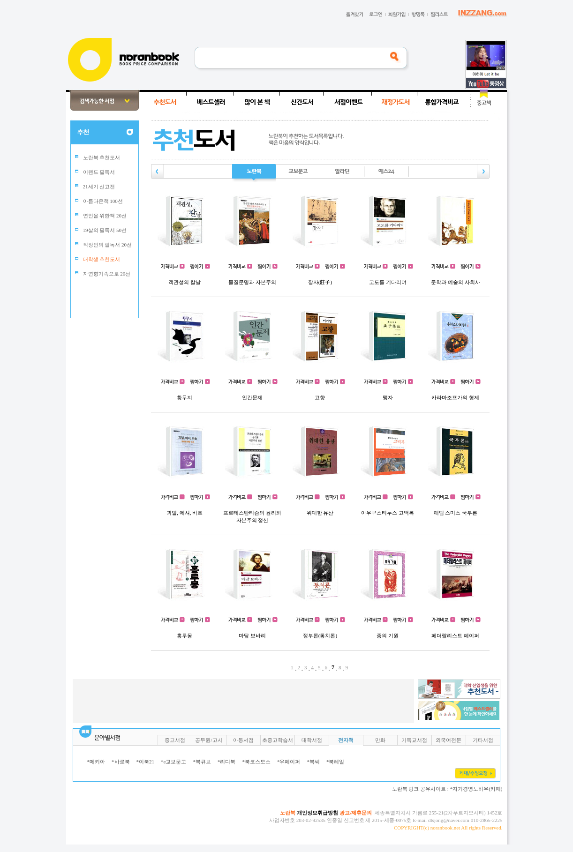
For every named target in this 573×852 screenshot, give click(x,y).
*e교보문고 (173, 761)
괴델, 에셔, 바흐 (184, 513)
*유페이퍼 (289, 761)
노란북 (287, 812)
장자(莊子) (320, 282)
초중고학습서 (277, 740)
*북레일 (335, 761)
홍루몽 (184, 635)
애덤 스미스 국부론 (456, 513)
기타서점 (483, 740)
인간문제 (252, 397)
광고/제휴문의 (355, 812)
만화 (380, 740)
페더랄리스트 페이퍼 (455, 635)
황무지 (184, 397)
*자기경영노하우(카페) (476, 789)
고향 (320, 397)
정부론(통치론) (320, 635)
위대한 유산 (320, 513)
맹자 (388, 397)
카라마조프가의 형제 (455, 397)
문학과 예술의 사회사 (455, 282)
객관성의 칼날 (184, 282)
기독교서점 (414, 740)
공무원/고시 (208, 740)
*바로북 (121, 761)
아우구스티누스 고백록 (387, 513)
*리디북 (227, 761)
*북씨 (313, 761)
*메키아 (96, 761)
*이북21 (145, 761)
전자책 (346, 740)
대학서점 (312, 740)
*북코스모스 (256, 761)
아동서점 (243, 740)
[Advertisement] (35, 230)
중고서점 (175, 740)
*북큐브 (202, 761)
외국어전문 (448, 740)
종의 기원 (388, 635)
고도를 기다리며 (388, 282)
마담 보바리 (252, 635)
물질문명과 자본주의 (252, 282)
